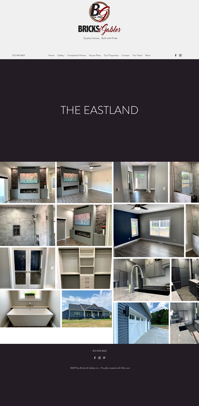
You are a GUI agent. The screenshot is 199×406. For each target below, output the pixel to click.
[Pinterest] (104, 357)
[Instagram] (180, 55)
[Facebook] (175, 55)
